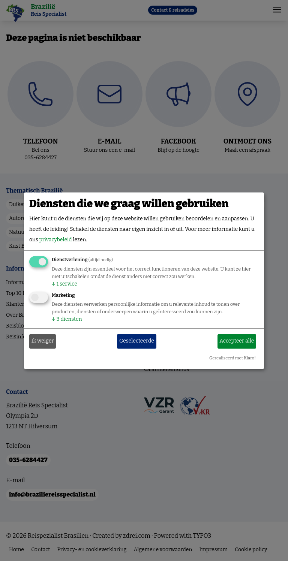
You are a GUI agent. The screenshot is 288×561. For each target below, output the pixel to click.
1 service (64, 284)
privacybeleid (55, 239)
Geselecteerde (136, 341)
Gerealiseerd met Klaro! (232, 358)
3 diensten (67, 319)
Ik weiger (43, 341)
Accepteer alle (236, 341)
